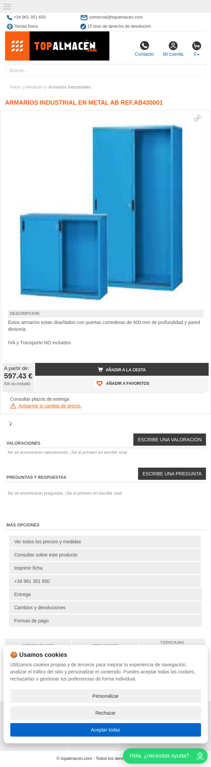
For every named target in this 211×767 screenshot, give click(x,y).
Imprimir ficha (28, 568)
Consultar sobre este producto (46, 555)
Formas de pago (31, 620)
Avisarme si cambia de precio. (46, 406)
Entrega (22, 594)
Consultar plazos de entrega (39, 399)
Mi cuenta (173, 49)
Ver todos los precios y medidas (47, 541)
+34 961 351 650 (32, 581)
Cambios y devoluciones (39, 607)
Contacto (144, 49)
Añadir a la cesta (122, 369)
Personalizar (106, 696)
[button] (197, 118)
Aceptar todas (105, 730)
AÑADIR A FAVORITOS (121, 383)
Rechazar (106, 713)
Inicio (15, 87)
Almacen (35, 87)
